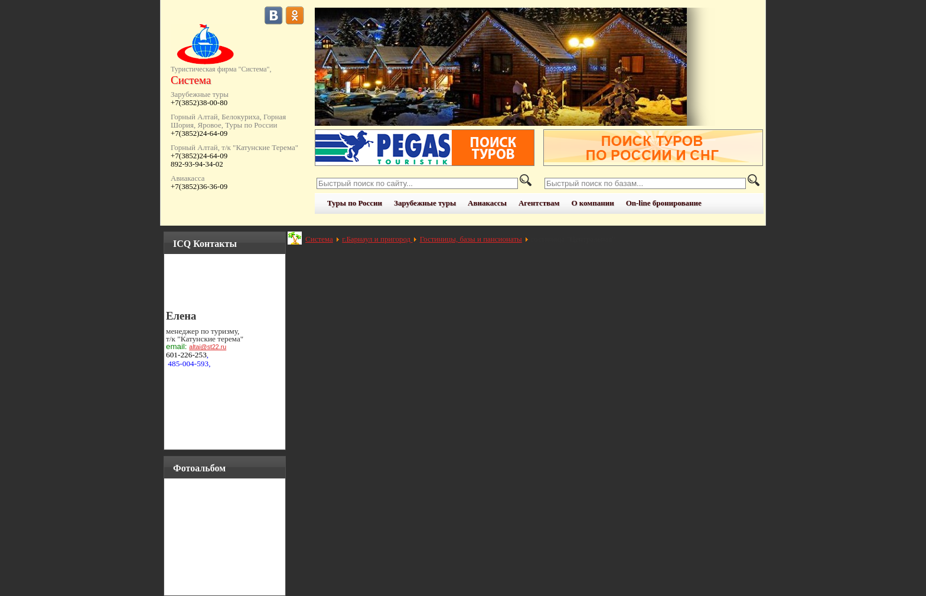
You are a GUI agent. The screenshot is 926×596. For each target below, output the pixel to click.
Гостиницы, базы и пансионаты (471, 239)
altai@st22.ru (207, 346)
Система (319, 239)
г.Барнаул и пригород (377, 239)
